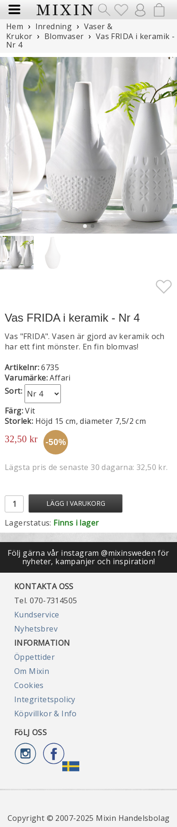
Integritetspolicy (45, 699)
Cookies (29, 685)
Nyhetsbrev (36, 629)
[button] (166, 145)
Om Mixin (31, 671)
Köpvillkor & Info (45, 713)
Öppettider (34, 657)
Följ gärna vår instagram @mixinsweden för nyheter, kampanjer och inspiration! (88, 557)
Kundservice (36, 614)
